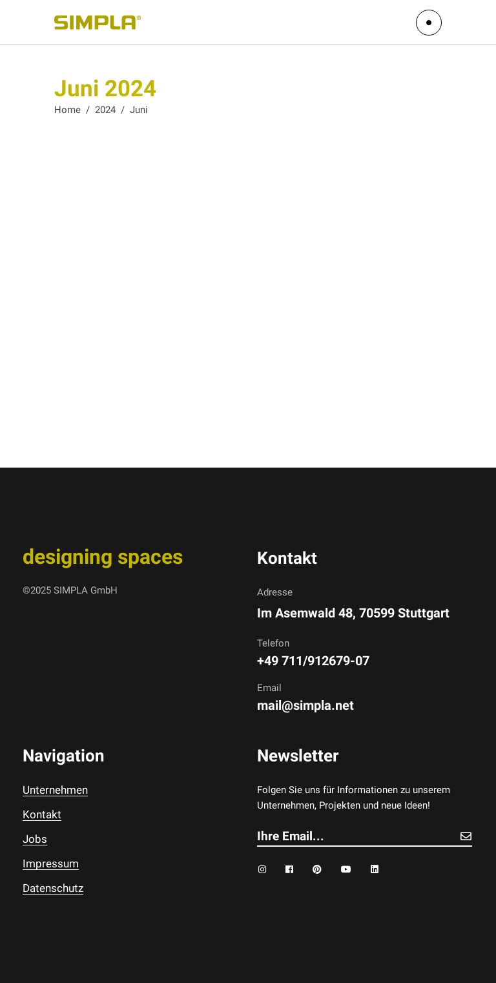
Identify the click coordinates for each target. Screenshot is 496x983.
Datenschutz (53, 888)
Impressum (51, 863)
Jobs (35, 839)
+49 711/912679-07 (313, 660)
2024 (105, 110)
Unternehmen (55, 789)
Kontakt (42, 814)
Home (67, 110)
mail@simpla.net (305, 705)
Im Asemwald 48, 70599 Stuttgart (353, 613)
